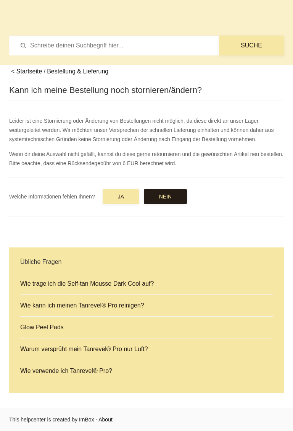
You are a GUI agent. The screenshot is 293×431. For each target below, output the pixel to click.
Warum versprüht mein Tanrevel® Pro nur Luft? (84, 349)
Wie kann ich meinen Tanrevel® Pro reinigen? (82, 305)
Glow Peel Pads (42, 327)
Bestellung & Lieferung (77, 71)
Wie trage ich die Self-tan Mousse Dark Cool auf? (87, 283)
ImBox (86, 419)
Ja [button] (121, 197)
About (105, 419)
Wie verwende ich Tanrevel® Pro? (66, 371)
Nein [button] (165, 197)
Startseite (29, 71)
